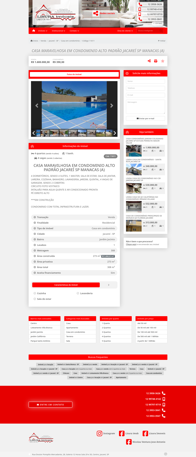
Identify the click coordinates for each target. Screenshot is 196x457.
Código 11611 (88, 40)
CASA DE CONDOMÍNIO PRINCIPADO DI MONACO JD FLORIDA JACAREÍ (144, 216)
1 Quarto (106, 323)
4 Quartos (106, 336)
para (45, 364)
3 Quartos (106, 332)
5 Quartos (106, 341)
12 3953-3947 (153, 416)
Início (34, 40)
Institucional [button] (57, 30)
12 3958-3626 (155, 4)
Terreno (69, 336)
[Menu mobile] (33, 31)
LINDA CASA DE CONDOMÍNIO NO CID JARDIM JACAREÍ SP (143, 179)
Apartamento (72, 327)
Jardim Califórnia (38, 336)
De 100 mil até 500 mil (147, 332)
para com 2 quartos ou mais (77, 369)
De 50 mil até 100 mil (147, 327)
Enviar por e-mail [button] (145, 118)
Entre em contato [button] (50, 404)
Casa (68, 323)
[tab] (39, 74)
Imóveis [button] (41, 30)
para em (115, 364)
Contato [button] (73, 30)
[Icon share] (106, 433)
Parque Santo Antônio (40, 341)
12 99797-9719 (154, 14)
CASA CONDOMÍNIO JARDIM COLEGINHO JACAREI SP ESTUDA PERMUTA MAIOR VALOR (144, 140)
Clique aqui (131, 244)
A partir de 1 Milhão (146, 341)
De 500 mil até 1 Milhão (148, 336)
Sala (68, 341)
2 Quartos (106, 327)
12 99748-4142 (154, 9)
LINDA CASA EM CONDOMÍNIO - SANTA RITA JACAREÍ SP (143, 160)
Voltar (162, 40)
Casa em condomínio (70, 40)
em (68, 364)
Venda (43, 40)
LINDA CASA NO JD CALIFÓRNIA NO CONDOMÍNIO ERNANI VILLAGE (142, 198)
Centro (34, 323)
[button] (37, 105)
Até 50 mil (142, 323)
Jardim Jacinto (37, 332)
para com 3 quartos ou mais (127, 373)
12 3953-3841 (155, 19)
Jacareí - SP (53, 40)
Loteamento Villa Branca (41, 327)
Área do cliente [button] (124, 30)
